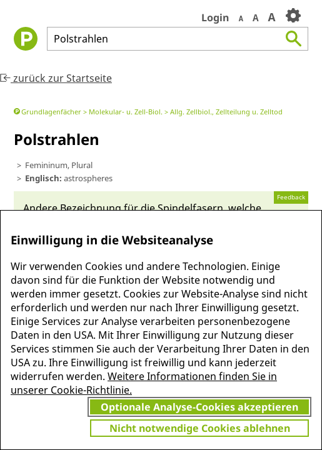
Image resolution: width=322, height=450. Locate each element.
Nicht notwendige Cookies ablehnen (199, 428)
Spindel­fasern (190, 208)
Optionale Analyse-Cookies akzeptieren (199, 407)
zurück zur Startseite (56, 78)
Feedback (291, 197)
